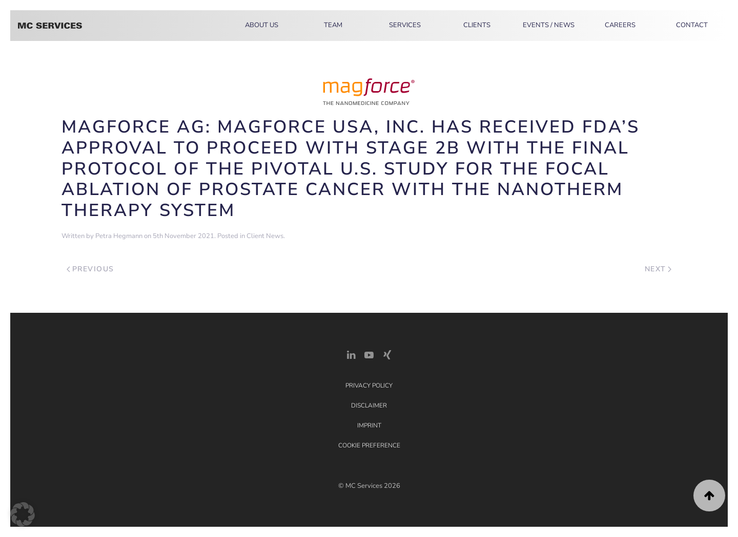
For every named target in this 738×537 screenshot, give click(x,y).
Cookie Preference (369, 445)
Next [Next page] (658, 269)
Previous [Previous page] (90, 269)
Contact (692, 25)
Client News (265, 236)
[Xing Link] (387, 354)
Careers (620, 25)
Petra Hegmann (118, 236)
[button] (709, 495)
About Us (261, 25)
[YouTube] (369, 354)
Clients (476, 25)
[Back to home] (50, 25)
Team (333, 25)
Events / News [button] (549, 25)
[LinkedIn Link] (351, 354)
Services (405, 25)
